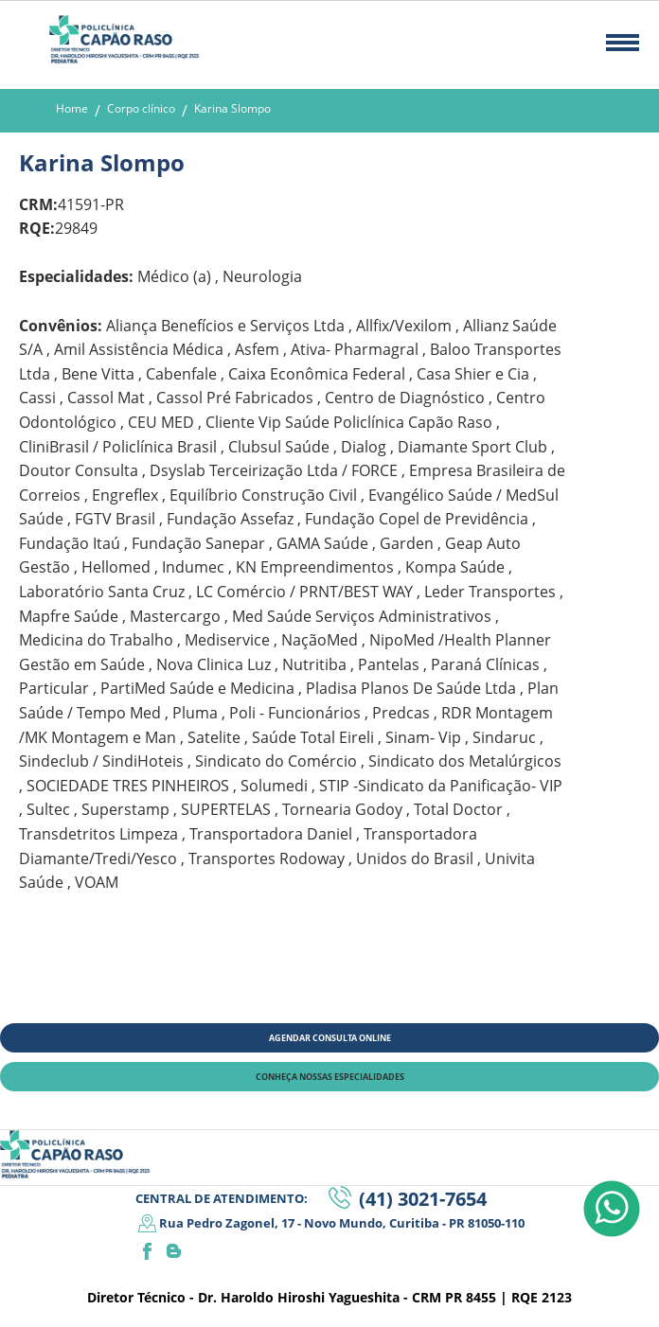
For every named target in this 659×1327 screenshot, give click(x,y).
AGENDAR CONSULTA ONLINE (330, 1038)
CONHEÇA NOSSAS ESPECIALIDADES (330, 1076)
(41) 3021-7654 (423, 1199)
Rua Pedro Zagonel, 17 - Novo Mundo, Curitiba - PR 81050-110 (342, 1222)
